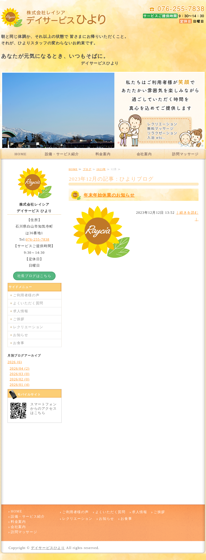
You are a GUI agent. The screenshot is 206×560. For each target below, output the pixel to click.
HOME (20, 154)
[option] (103, 110)
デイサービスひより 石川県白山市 (53, 17)
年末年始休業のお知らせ (109, 195)
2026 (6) (15, 362)
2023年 (101, 169)
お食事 (18, 343)
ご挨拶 (18, 319)
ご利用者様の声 (26, 295)
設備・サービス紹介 (62, 154)
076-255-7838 (38, 239)
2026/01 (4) (20, 384)
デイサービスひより (48, 548)
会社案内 (144, 154)
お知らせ (20, 335)
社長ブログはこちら (34, 276)
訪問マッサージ (185, 154)
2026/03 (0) (20, 374)
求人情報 (20, 311)
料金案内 (103, 154)
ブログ (87, 169)
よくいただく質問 (28, 303)
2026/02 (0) (20, 379)
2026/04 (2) (20, 368)
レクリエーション (28, 327)
